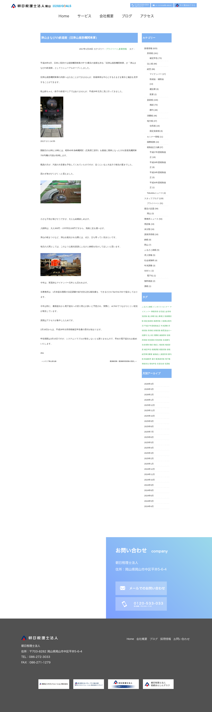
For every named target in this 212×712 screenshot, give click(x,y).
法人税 (150, 64)
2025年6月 (149, 437)
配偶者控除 (160, 359)
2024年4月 (149, 506)
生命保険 (145, 345)
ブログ (129, 16)
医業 (152, 94)
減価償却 (162, 335)
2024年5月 (149, 501)
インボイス (157, 307)
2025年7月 (149, 432)
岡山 (149, 213)
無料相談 (148, 281)
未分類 (147, 229)
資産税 (150, 100)
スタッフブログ (151, 198)
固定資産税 (155, 131)
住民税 (153, 126)
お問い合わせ (181, 638)
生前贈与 (166, 340)
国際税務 (151, 142)
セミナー (165, 307)
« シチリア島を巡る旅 (49, 361)
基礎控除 (156, 321)
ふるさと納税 (150, 250)
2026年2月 (149, 395)
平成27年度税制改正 (152, 326)
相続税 (162, 345)
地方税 (150, 121)
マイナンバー (156, 74)
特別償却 (151, 340)
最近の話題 (149, 209)
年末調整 (148, 266)
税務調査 (155, 349)
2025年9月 (149, 421)
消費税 (150, 116)
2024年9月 (149, 485)
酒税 (146, 286)
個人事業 (151, 316)
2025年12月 (149, 405)
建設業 (153, 89)
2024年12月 (149, 469)
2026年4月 (149, 384)
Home (66, 16)
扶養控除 (156, 330)
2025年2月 (149, 458)
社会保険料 (149, 260)
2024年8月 (149, 490)
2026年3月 (149, 389)
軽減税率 (147, 359)
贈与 (152, 110)
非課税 (167, 364)
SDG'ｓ (147, 271)
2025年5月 (149, 442)
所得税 (150, 53)
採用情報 (165, 638)
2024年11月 (149, 474)
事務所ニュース (151, 219)
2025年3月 (149, 453)
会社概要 (109, 16)
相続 (152, 105)
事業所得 (154, 311)
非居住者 (160, 364)
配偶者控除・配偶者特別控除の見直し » (123, 361)
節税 (168, 349)
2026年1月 (149, 400)
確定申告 (154, 58)
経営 (149, 69)
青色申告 (152, 364)
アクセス (149, 16)
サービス (87, 16)
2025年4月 (149, 448)
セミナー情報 (153, 137)
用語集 (147, 224)
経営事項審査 (147, 354)
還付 (153, 359)
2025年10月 (149, 416)
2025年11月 (149, 410)
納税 (146, 240)
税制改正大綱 (153, 147)
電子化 (150, 276)
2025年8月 (149, 426)
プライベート (112, 49)
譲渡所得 (164, 354)
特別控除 (158, 340)
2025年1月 (149, 464)
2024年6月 (149, 496)
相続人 (156, 345)
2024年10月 (149, 480)
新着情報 (123, 49)
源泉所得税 (149, 234)
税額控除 (162, 349)
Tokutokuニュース (155, 193)
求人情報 (148, 255)
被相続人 (156, 354)
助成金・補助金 (157, 79)
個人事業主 (159, 316)
